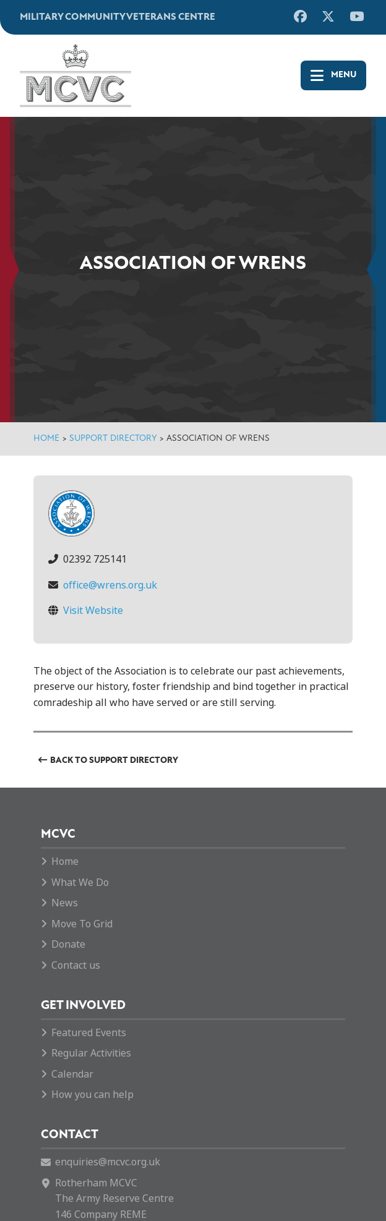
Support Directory (113, 438)
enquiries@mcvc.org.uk (107, 1162)
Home (46, 438)
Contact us (75, 965)
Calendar (72, 1074)
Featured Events (88, 1033)
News (64, 903)
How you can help (92, 1094)
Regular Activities (91, 1053)
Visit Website (93, 610)
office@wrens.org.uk (110, 585)
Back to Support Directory (114, 760)
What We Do (80, 882)
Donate (68, 944)
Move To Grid (82, 924)
